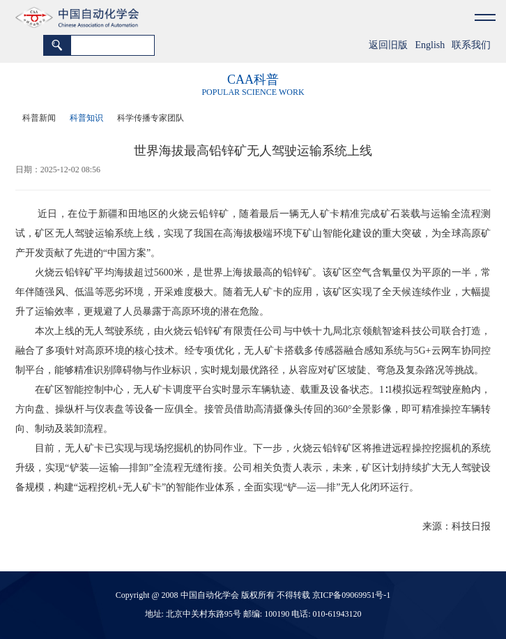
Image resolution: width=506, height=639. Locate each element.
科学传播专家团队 (150, 118)
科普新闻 (39, 118)
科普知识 (86, 118)
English (430, 45)
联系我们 (471, 45)
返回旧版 (388, 45)
